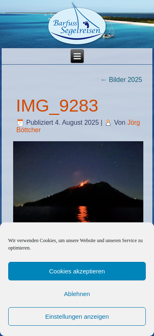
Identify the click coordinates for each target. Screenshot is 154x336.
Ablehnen (77, 293)
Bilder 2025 (121, 79)
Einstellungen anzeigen (77, 316)
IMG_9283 (57, 105)
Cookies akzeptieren (77, 271)
